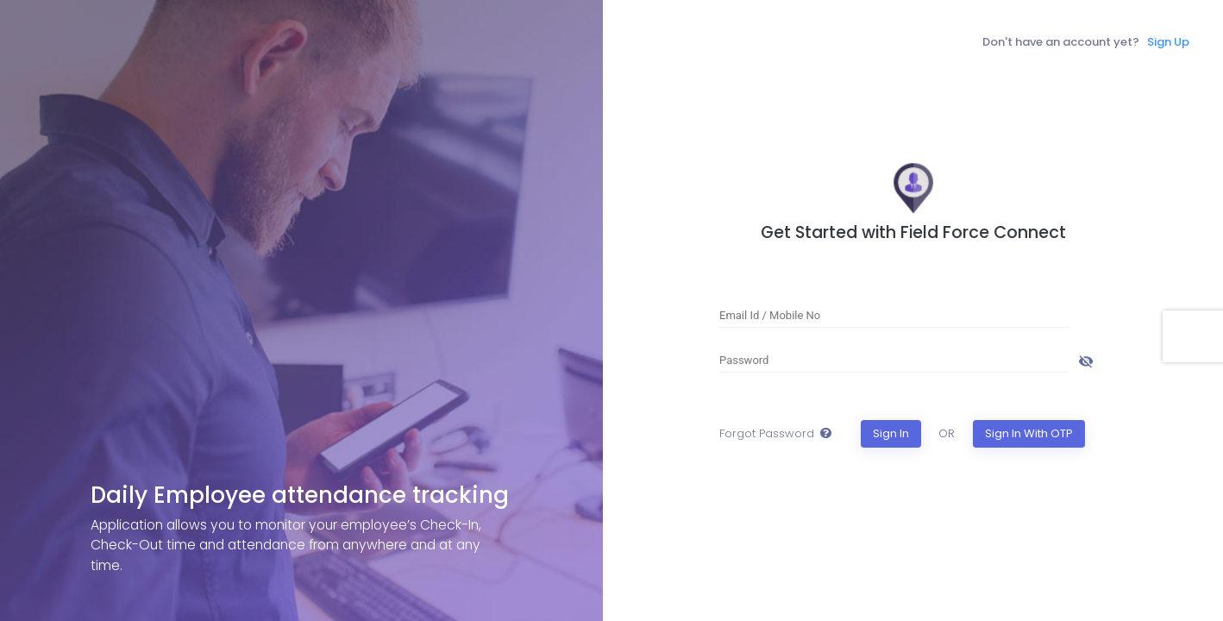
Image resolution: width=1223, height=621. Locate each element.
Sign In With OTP (1029, 433)
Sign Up (1168, 42)
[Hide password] (1086, 359)
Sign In (891, 433)
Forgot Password (766, 433)
